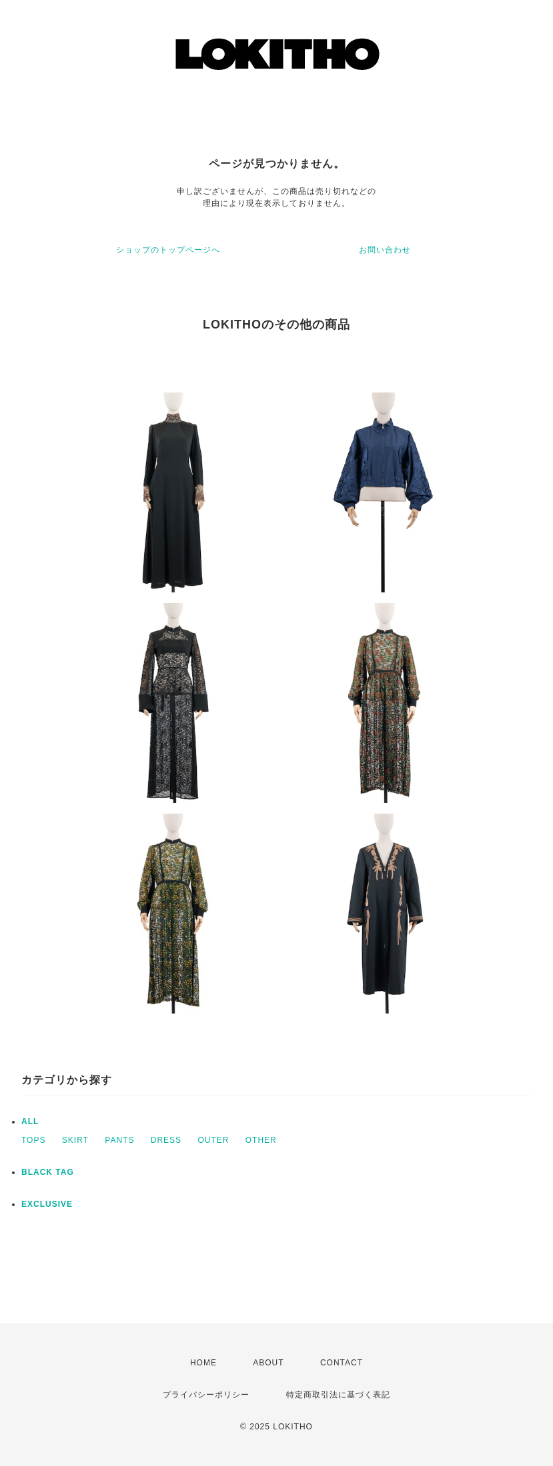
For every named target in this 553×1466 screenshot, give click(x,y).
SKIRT (75, 1140)
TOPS (33, 1140)
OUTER (213, 1140)
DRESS (166, 1140)
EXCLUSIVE (47, 1204)
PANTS (119, 1140)
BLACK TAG (47, 1172)
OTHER (261, 1140)
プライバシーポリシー (206, 1394)
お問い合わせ (385, 250)
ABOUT (268, 1362)
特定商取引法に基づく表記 (338, 1394)
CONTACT (341, 1362)
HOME (203, 1362)
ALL (30, 1121)
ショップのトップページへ (168, 250)
